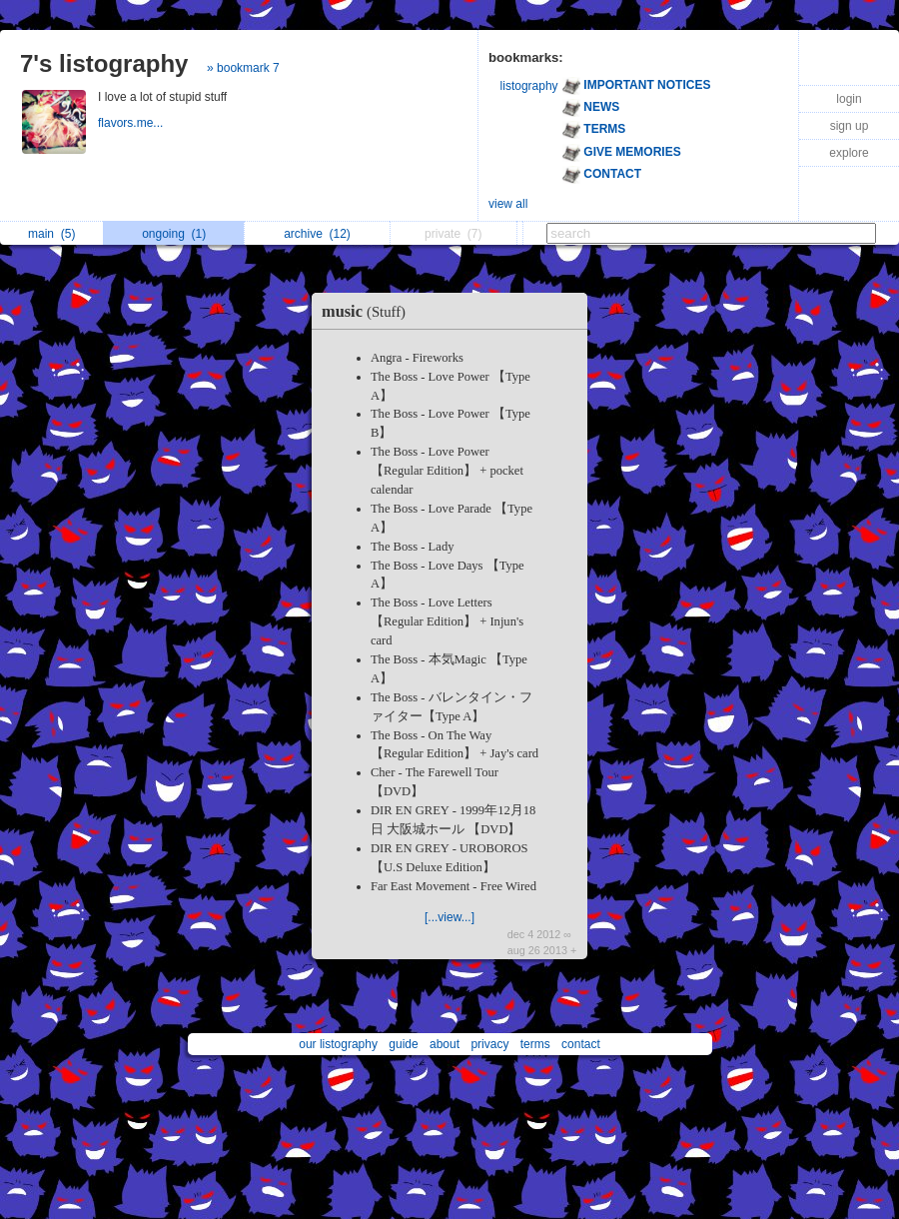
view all (507, 204)
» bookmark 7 (243, 68)
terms (535, 1044)
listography (529, 86)
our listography (338, 1044)
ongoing (174, 234)
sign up (849, 126)
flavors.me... (132, 123)
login (848, 99)
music (369, 311)
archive (317, 234)
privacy (489, 1044)
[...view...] (449, 917)
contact (580, 1044)
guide (403, 1044)
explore (848, 153)
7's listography (104, 63)
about (444, 1044)
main (51, 234)
